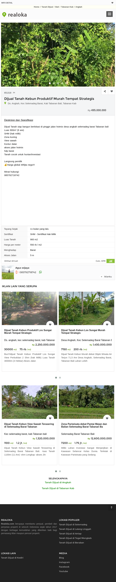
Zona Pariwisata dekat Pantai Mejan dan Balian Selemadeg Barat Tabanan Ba (84, 425)
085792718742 (25, 272)
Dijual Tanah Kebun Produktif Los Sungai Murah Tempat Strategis (28, 331)
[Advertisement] (58, 199)
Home (36, 7)
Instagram (64, 562)
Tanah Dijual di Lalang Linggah (75, 529)
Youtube (63, 571)
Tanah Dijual (47, 7)
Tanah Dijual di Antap (70, 533)
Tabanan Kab (67, 7)
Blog (61, 557)
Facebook (64, 566)
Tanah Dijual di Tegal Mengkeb (75, 538)
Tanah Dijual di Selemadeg (73, 524)
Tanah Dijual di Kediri (12, 557)
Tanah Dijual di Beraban (71, 542)
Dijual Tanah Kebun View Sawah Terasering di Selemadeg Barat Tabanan (29, 425)
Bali (57, 7)
